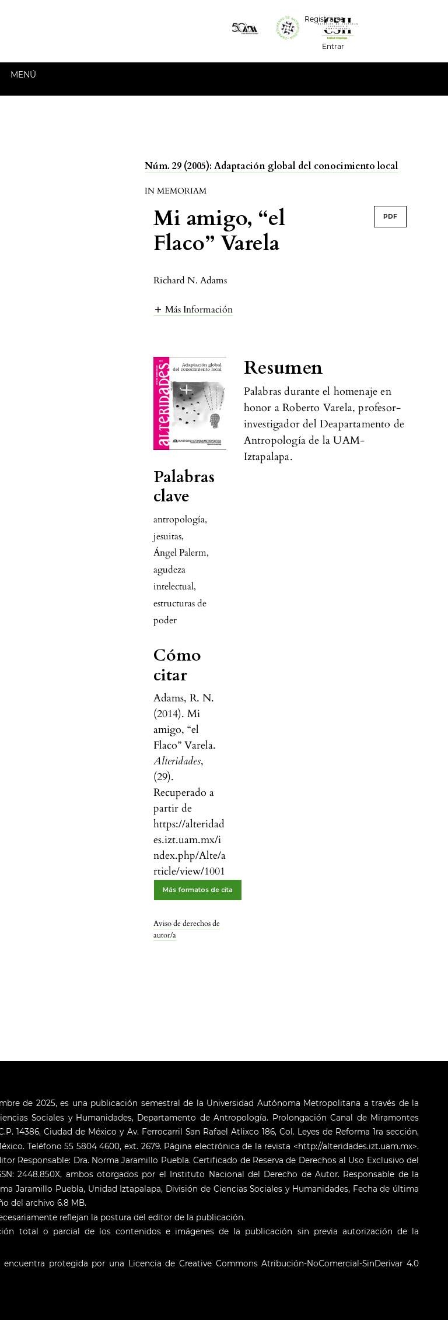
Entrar (333, 46)
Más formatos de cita (198, 890)
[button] (193, 309)
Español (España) (400, 17)
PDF (390, 216)
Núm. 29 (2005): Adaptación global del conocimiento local (271, 166)
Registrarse (324, 19)
